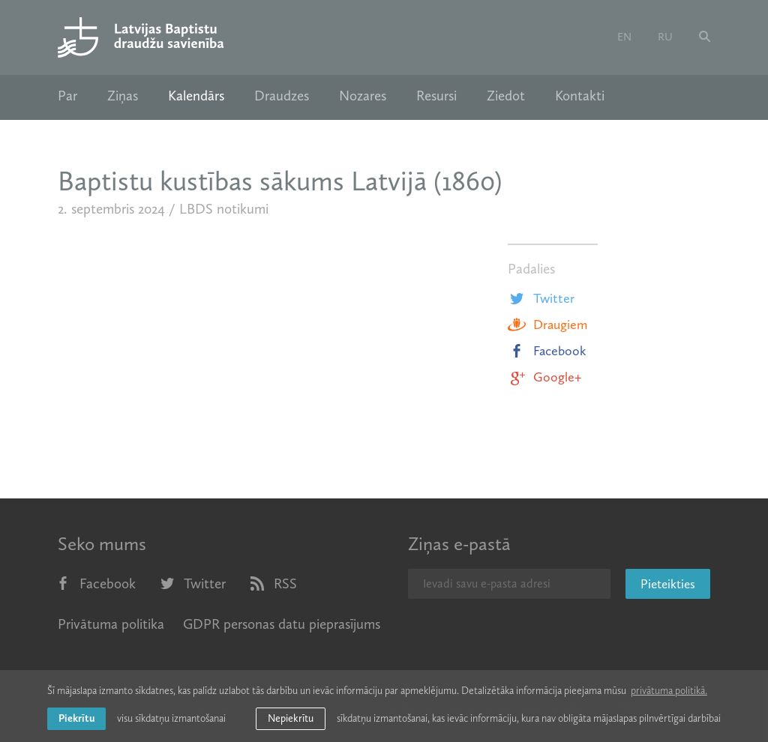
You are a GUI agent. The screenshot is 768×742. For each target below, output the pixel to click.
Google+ (544, 377)
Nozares (362, 95)
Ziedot (506, 95)
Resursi (436, 95)
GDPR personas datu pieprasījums (281, 624)
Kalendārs (196, 95)
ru (665, 36)
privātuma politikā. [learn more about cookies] (669, 690)
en (624, 36)
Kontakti (579, 95)
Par (67, 95)
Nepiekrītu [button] (291, 718)
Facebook (547, 351)
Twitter (541, 298)
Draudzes (281, 95)
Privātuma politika (111, 624)
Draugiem (547, 325)
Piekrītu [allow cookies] (76, 718)
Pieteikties (667, 583)
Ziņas (122, 95)
